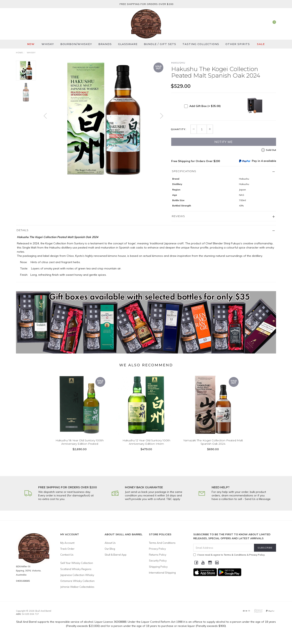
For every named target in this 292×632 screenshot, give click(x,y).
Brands (105, 44)
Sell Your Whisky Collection (76, 562)
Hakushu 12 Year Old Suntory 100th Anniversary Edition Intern (146, 447)
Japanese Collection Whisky (77, 575)
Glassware (128, 44)
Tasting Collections (200, 44)
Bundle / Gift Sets (160, 44)
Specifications (184, 171)
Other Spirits (237, 44)
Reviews (178, 216)
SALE (261, 44)
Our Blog (110, 548)
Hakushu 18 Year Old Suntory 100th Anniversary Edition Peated (80, 447)
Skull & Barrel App (115, 554)
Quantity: (178, 129)
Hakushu (178, 62)
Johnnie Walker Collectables (77, 586)
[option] (103, 120)
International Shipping (162, 572)
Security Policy (158, 560)
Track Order (67, 548)
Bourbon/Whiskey (76, 44)
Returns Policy (157, 554)
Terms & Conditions (235, 554)
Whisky (48, 44)
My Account (67, 542)
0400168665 (23, 580)
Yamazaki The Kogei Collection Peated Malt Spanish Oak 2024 (213, 447)
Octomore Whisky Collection (77, 580)
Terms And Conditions (162, 542)
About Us (110, 542)
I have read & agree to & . (229, 554)
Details (23, 230)
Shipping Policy (158, 566)
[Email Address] (223, 547)
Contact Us (66, 554)
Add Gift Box (205, 106)
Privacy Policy (157, 548)
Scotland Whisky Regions (75, 569)
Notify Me (223, 142)
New (30, 44)
